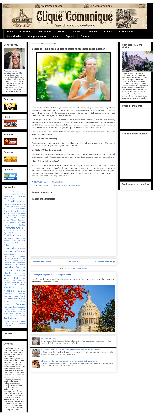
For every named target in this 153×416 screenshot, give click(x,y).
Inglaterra (22, 275)
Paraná (22, 296)
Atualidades (9, 196)
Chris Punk (21, 215)
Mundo (8, 287)
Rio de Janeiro (20, 309)
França (12, 262)
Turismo (12, 321)
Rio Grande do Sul (9, 311)
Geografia (64, 185)
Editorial (21, 251)
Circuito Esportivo (18, 220)
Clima (6, 222)
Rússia (17, 311)
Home (10, 31)
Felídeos (15, 260)
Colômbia (13, 222)
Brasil (112, 154)
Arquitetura (15, 194)
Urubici (17, 321)
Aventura (22, 196)
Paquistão (15, 296)
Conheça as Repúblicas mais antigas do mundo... (53, 274)
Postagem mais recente (42, 262)
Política (72, 185)
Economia (12, 251)
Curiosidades (126, 31)
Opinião (7, 296)
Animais (15, 192)
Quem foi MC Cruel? (49, 338)
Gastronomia (8, 265)
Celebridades (14, 36)
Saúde (78, 185)
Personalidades (14, 298)
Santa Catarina (15, 313)
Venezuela (22, 323)
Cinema (77, 31)
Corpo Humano (19, 233)
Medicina (17, 282)
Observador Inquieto (14, 293)
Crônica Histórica (18, 241)
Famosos (7, 260)
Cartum (6, 206)
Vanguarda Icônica (10, 323)
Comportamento (37, 36)
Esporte (69, 36)
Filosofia (7, 262)
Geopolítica (20, 267)
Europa (23, 258)
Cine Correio (19, 218)
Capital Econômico (18, 204)
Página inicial (74, 262)
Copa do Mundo (8, 233)
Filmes (23, 260)
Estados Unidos (14, 258)
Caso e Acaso (15, 206)
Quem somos (44, 31)
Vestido (6, 325)
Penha (5, 298)
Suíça (23, 319)
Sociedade (10, 318)
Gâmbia (22, 262)
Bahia (5, 199)
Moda (56, 36)
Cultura (85, 36)
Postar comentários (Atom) (77, 268)
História (62, 31)
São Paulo (14, 316)
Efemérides (9, 254)
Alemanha (7, 192)
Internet (7, 278)
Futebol (17, 262)
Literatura (7, 280)
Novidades (21, 291)
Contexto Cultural (19, 231)
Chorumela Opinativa (11, 215)
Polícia (7, 301)
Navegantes (21, 288)
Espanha (22, 256)
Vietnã (10, 325)
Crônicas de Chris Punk (11, 243)
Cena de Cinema (10, 211)
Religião (6, 309)
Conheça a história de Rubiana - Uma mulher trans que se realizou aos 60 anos (70, 350)
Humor (23, 273)
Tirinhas (6, 321)
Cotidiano (45, 185)
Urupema (22, 321)
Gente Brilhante (19, 265)
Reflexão (8, 307)
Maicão (11, 282)
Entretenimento (9, 256)
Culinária (22, 243)
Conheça (25, 31)
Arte (23, 194)
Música (15, 288)
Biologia (11, 199)
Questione (20, 304)
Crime (16, 238)
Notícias (92, 31)
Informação (8, 275)
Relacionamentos (19, 307)
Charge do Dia (15, 213)
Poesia (23, 298)
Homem (16, 273)
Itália (23, 278)
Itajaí (16, 278)
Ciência (108, 31)
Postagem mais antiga (105, 262)
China (23, 213)
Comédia (22, 225)
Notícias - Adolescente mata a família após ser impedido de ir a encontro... (69, 361)
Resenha (11, 309)
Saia (21, 311)
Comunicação (7, 231)
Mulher (22, 284)
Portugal (6, 304)
